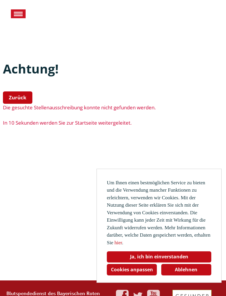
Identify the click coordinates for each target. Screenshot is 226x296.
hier (118, 242)
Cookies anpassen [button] (132, 269)
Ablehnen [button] (186, 269)
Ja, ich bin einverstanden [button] (159, 256)
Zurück (17, 97)
